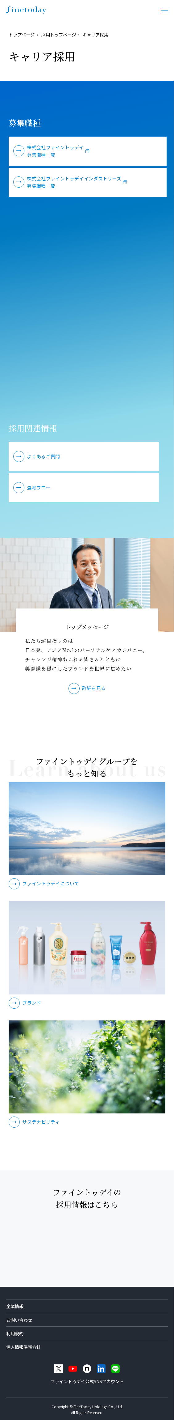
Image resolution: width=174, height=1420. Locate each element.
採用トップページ (58, 34)
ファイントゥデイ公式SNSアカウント (87, 1381)
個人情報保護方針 (23, 1347)
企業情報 (14, 1306)
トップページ (22, 34)
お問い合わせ (19, 1319)
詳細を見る (94, 688)
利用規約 (14, 1333)
